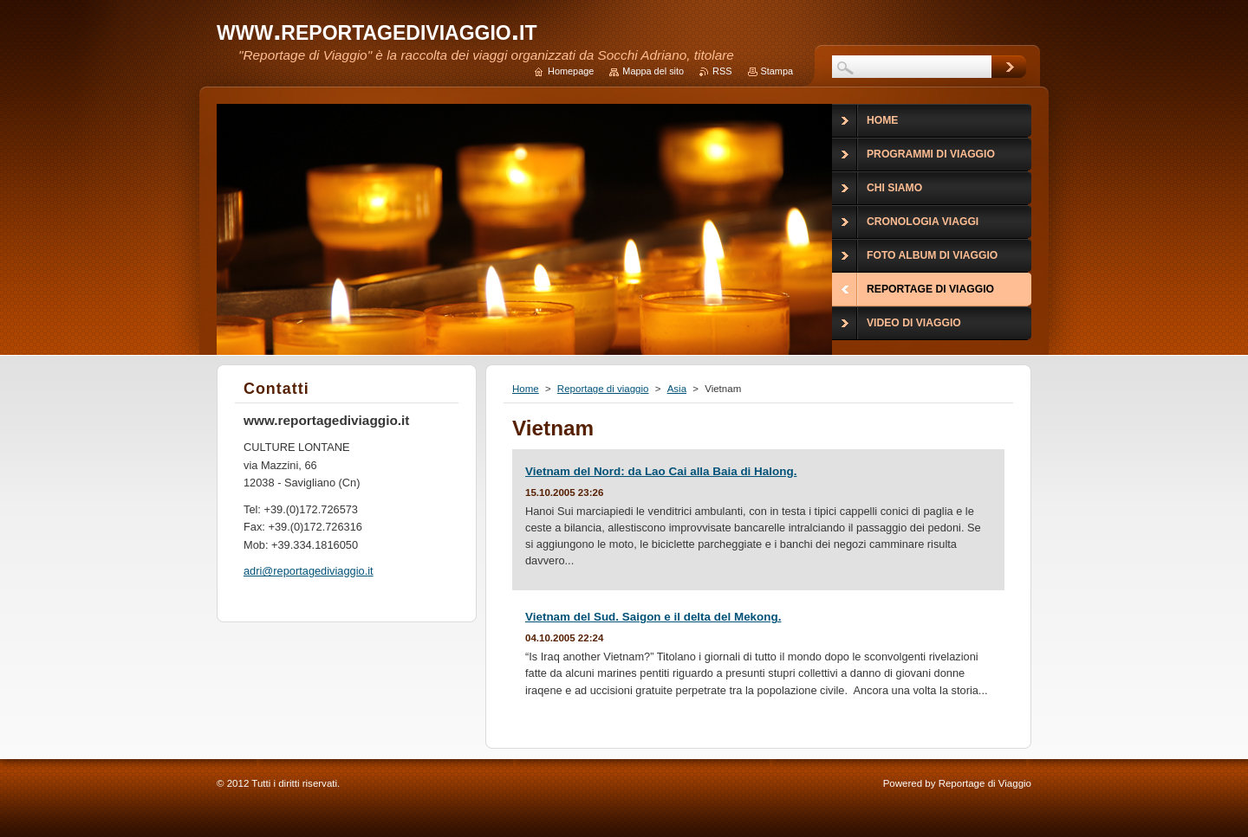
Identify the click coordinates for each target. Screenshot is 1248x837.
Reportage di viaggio (603, 388)
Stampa (777, 71)
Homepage (571, 71)
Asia (676, 388)
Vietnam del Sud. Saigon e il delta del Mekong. (653, 616)
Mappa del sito (653, 71)
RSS (721, 71)
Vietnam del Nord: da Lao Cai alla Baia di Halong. (660, 471)
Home (525, 388)
